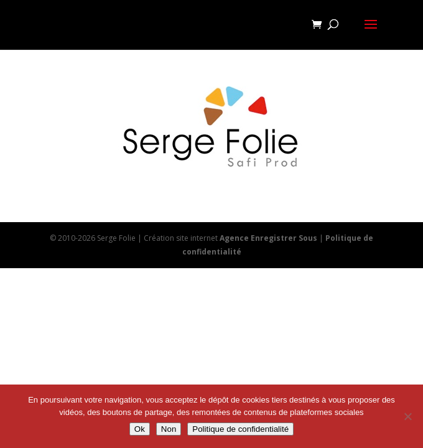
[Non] (407, 416)
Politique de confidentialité (240, 429)
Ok (139, 429)
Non (168, 429)
